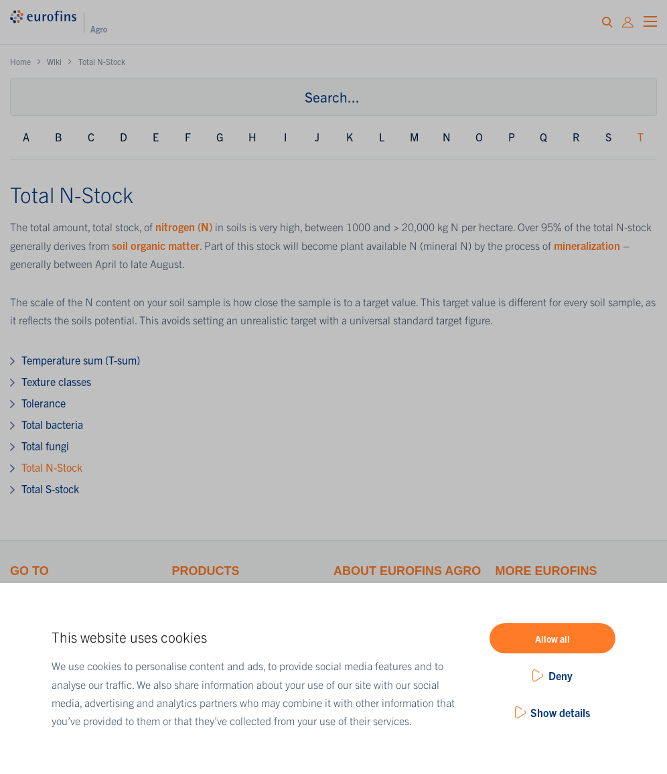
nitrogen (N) (183, 226)
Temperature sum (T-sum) (80, 360)
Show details (560, 712)
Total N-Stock (51, 467)
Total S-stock (50, 488)
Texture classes (56, 381)
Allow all (552, 639)
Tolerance (43, 402)
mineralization (588, 245)
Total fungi (45, 445)
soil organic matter (156, 245)
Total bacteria (52, 424)
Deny (560, 675)
